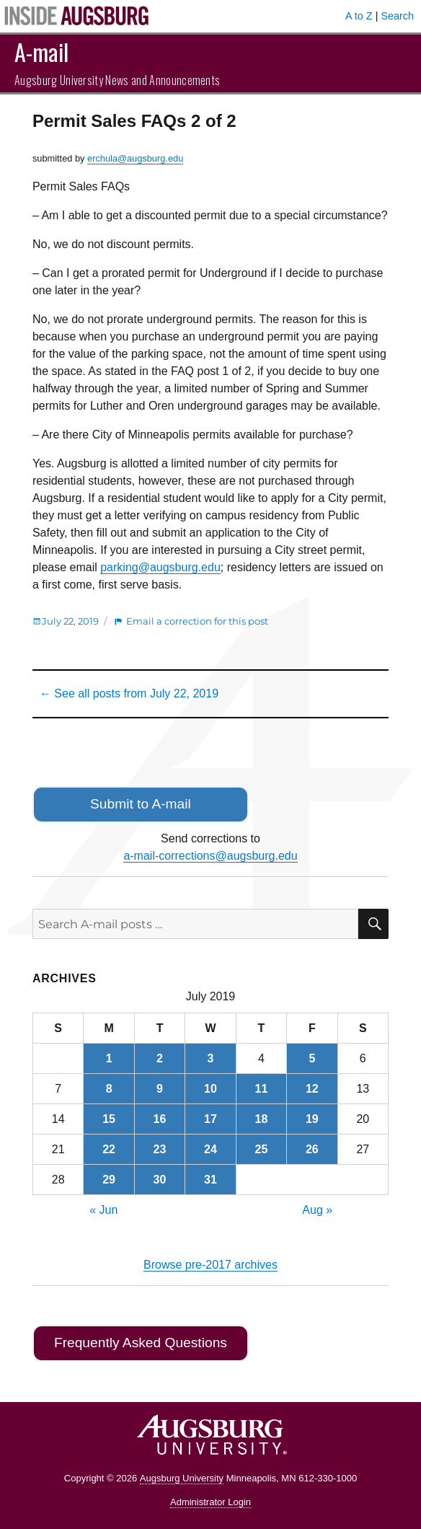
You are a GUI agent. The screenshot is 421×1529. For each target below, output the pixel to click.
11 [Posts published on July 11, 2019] (260, 1089)
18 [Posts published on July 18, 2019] (260, 1119)
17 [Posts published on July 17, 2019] (210, 1119)
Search (397, 16)
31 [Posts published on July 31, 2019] (210, 1179)
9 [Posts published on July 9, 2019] (159, 1089)
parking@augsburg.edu (160, 567)
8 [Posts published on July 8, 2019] (109, 1089)
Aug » (317, 1210)
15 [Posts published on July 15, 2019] (108, 1119)
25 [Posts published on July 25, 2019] (260, 1149)
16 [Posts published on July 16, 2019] (160, 1119)
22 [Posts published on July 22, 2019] (108, 1149)
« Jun (103, 1210)
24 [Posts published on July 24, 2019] (210, 1149)
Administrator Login (210, 1502)
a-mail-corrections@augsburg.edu (210, 856)
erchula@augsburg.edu (135, 158)
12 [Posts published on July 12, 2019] (312, 1089)
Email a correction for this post (197, 621)
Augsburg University (181, 1478)
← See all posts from (129, 693)
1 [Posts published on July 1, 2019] (109, 1058)
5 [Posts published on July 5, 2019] (312, 1058)
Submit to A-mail (140, 803)
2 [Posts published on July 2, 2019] (159, 1058)
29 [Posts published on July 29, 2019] (108, 1179)
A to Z (359, 16)
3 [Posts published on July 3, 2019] (211, 1058)
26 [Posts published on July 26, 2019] (312, 1149)
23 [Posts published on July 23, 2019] (160, 1149)
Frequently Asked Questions (140, 1342)
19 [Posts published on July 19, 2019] (312, 1119)
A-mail (41, 52)
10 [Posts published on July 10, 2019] (210, 1089)
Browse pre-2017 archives (210, 1265)
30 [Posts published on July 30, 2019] (160, 1179)
